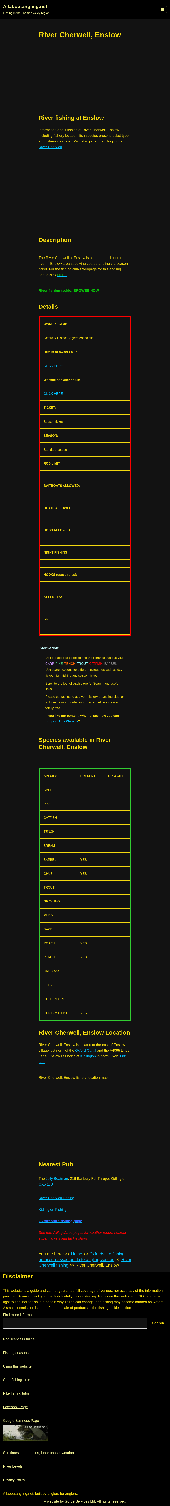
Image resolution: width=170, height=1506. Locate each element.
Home (76, 1254)
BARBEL (110, 663)
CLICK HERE (53, 366)
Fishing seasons (16, 1353)
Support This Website (61, 721)
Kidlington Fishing (53, 1210)
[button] (162, 9)
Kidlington (88, 1056)
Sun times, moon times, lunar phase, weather (38, 1453)
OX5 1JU (46, 1184)
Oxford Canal (85, 1050)
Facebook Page (15, 1407)
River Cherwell (50, 147)
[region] (85, 77)
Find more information (20, 1315)
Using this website (17, 1366)
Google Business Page (21, 1421)
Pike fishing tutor (16, 1393)
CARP (49, 663)
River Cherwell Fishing (56, 1198)
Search (158, 1323)
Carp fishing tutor (16, 1380)
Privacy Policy (14, 1480)
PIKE (59, 663)
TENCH (69, 663)
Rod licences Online (19, 1339)
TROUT (82, 663)
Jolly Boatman (57, 1179)
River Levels (12, 1466)
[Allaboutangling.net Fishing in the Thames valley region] (26, 9)
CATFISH (95, 663)
